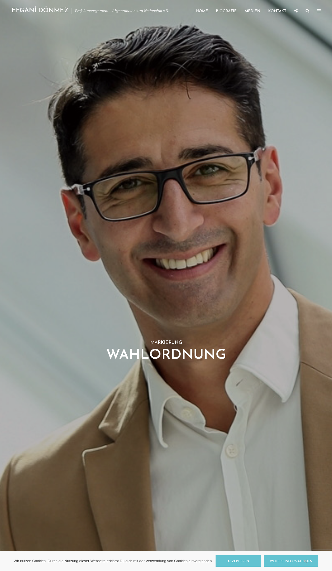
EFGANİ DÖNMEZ (40, 10)
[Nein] (305, 561)
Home (202, 11)
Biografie (226, 11)
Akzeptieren (238, 561)
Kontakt (277, 11)
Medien (252, 11)
